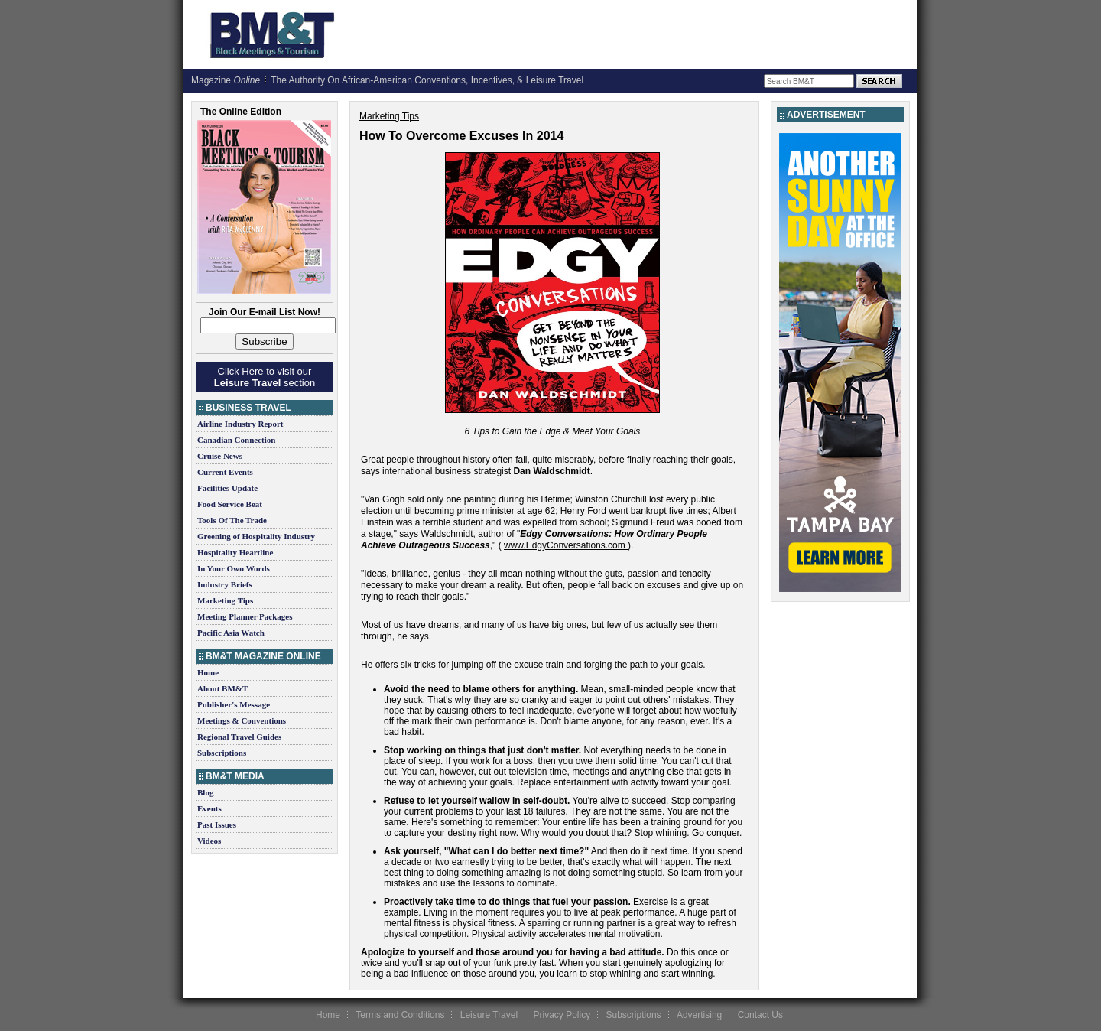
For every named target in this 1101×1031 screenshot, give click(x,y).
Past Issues (216, 824)
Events (209, 808)
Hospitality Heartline (235, 552)
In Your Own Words (233, 568)
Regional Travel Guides (239, 736)
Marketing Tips (225, 600)
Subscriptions (221, 752)
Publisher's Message (233, 704)
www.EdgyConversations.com (564, 545)
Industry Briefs (224, 584)
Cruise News (219, 455)
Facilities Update (227, 488)
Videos (209, 840)
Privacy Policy (561, 1015)
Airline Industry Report (240, 423)
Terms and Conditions (400, 1015)
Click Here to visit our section (264, 377)
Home (208, 672)
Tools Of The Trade (232, 520)
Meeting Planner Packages (244, 616)
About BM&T (222, 688)
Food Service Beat (229, 504)
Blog (205, 792)
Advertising (699, 1015)
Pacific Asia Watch (231, 632)
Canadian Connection (236, 439)
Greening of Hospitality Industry (256, 536)
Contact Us (760, 1015)
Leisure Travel (489, 1015)
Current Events (225, 471)
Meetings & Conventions (241, 720)
